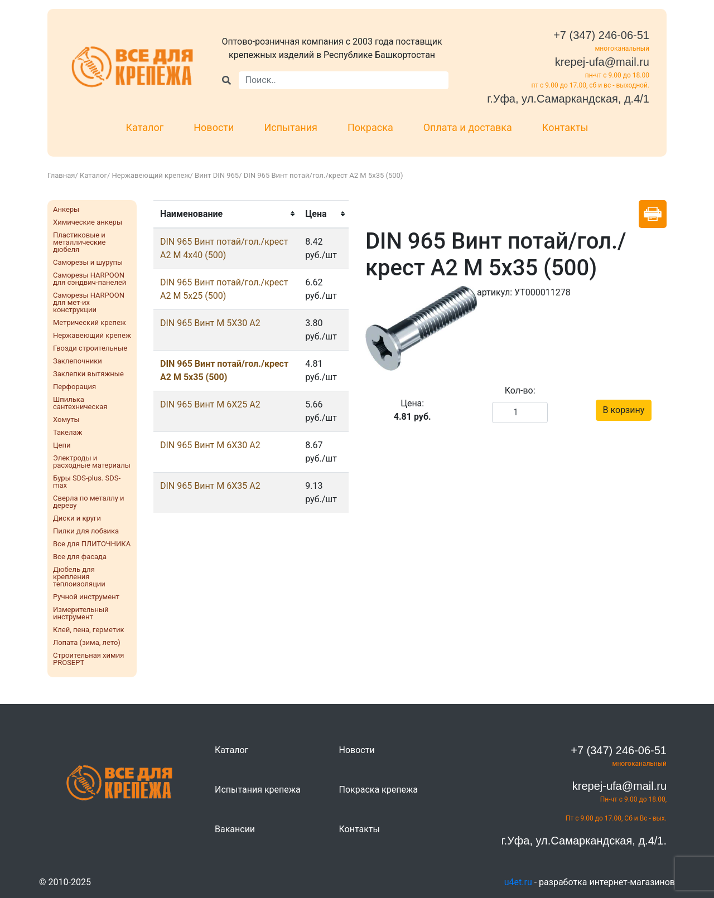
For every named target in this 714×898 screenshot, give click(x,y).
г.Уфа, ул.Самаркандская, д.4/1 (568, 99)
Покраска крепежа (378, 789)
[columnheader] (225, 214)
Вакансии (235, 829)
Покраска (370, 127)
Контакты (565, 127)
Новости (214, 127)
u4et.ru (518, 882)
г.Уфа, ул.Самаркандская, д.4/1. (584, 840)
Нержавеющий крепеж (151, 175)
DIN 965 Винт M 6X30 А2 (210, 445)
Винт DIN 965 (217, 175)
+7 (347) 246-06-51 (601, 35)
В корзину (624, 410)
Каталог (145, 127)
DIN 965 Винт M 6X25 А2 (210, 404)
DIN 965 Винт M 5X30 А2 (210, 323)
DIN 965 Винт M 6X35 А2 (210, 485)
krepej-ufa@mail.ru (602, 62)
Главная (61, 175)
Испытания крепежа (258, 789)
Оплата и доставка (467, 127)
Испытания (290, 127)
